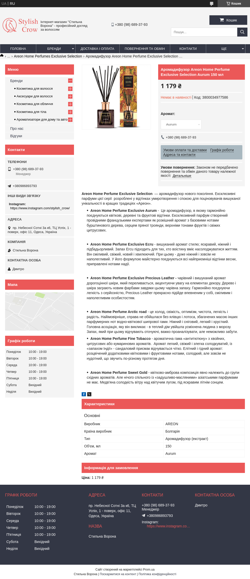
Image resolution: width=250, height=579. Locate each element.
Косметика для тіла (31, 112)
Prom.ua (149, 569)
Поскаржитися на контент (118, 574)
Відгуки (16, 136)
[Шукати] (242, 32)
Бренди (54, 49)
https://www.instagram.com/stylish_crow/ (40, 208)
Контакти (188, 49)
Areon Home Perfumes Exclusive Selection (48, 56)
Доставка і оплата (97, 49)
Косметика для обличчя (35, 104)
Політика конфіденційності (157, 574)
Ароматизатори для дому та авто (42, 119)
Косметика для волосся (35, 88)
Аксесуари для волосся (35, 96)
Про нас (16, 128)
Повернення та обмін (145, 49)
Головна (18, 49)
